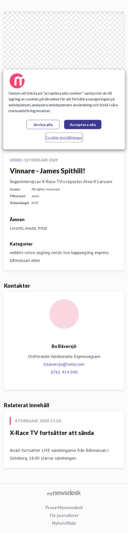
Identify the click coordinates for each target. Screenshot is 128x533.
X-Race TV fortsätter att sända (52, 432)
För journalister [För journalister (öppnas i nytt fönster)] (64, 515)
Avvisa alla (43, 124)
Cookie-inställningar (64, 137)
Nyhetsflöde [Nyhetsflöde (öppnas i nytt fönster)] (64, 523)
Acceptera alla (83, 124)
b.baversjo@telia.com (64, 364)
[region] (64, 109)
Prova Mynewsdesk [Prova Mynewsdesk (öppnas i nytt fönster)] (64, 507)
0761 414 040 (64, 372)
